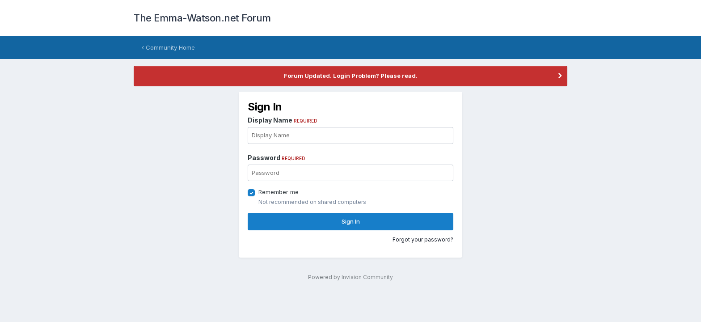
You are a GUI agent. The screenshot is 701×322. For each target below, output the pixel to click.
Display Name (282, 120)
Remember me (278, 191)
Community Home (168, 47)
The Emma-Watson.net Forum (202, 18)
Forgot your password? (423, 239)
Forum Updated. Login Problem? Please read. (351, 75)
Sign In (351, 221)
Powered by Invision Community (350, 277)
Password (276, 157)
